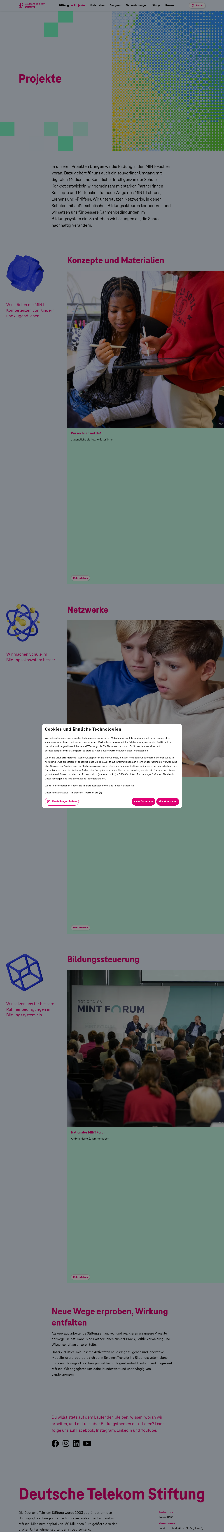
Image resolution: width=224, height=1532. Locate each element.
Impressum (77, 792)
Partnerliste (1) (93, 792)
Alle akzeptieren (167, 801)
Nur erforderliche (143, 801)
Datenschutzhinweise (56, 792)
